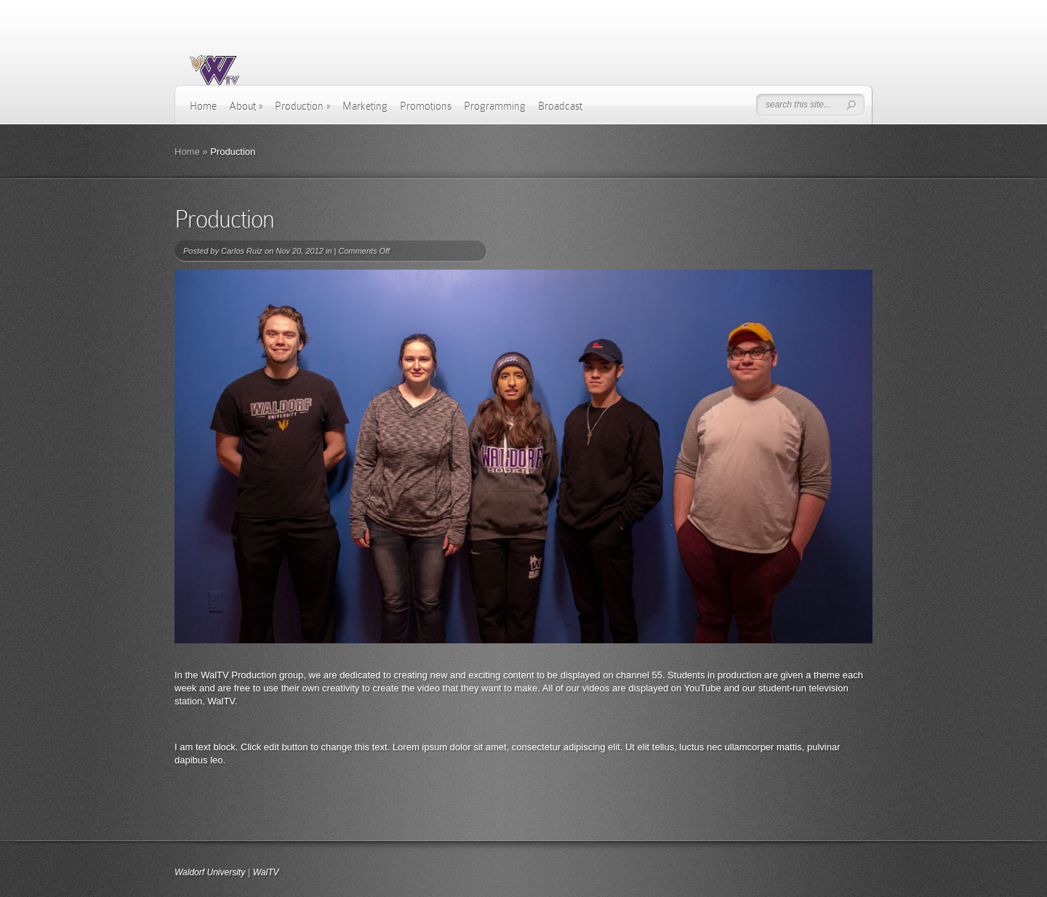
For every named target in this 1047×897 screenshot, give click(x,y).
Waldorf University (209, 872)
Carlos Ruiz (241, 250)
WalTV (266, 872)
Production (302, 106)
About (245, 106)
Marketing (365, 106)
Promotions (426, 106)
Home (203, 106)
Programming (495, 106)
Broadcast (560, 106)
